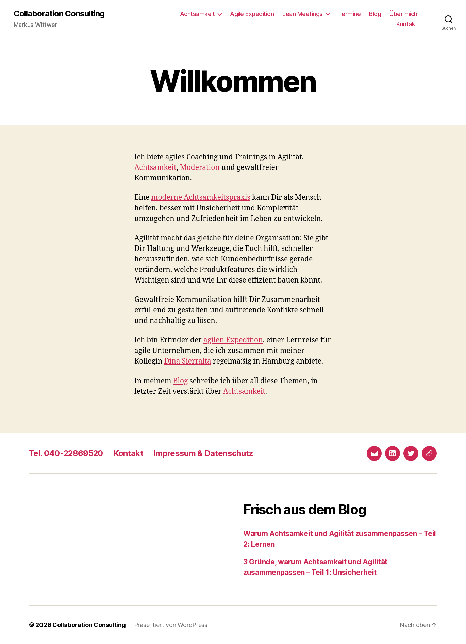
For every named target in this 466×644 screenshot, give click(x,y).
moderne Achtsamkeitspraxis (201, 197)
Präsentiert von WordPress (170, 624)
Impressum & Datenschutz (204, 453)
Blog (375, 13)
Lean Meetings (302, 13)
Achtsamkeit (197, 13)
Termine (349, 13)
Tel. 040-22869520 (66, 453)
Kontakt (406, 24)
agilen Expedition (233, 340)
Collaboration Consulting (59, 14)
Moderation (200, 167)
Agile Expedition (252, 13)
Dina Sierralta (187, 361)
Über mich (403, 13)
